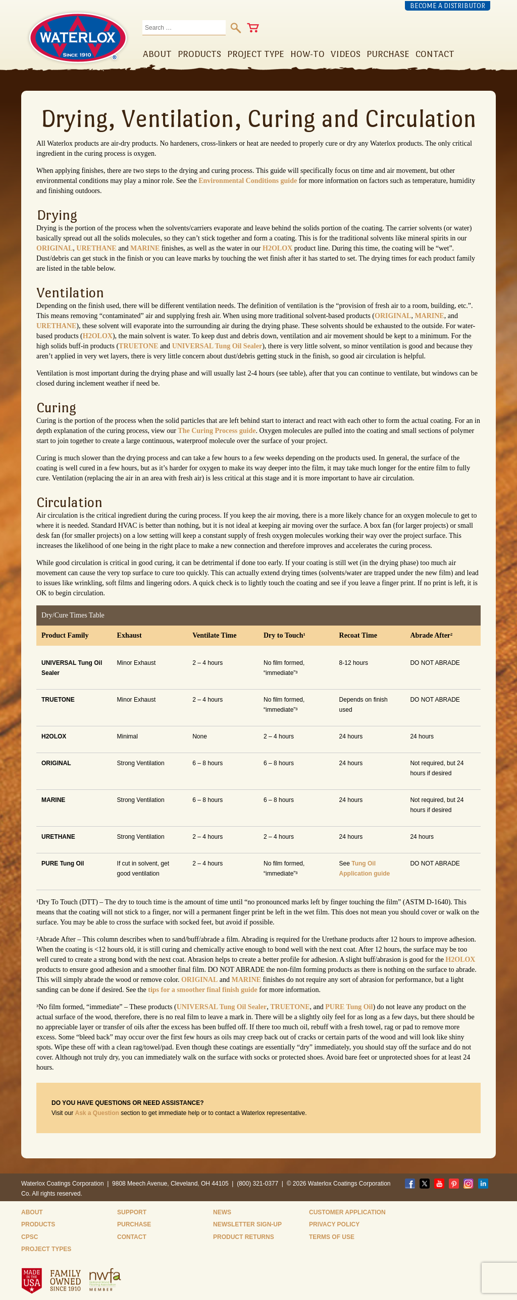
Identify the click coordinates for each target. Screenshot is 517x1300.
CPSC (29, 1237)
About (32, 1212)
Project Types (46, 1249)
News (222, 1212)
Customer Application (347, 1212)
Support (131, 1212)
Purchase (134, 1224)
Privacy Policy (334, 1224)
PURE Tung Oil (349, 1007)
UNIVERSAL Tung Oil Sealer (217, 346)
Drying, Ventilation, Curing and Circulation (258, 118)
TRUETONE (138, 346)
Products (38, 1224)
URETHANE (96, 248)
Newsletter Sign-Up (247, 1224)
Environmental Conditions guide (247, 180)
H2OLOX (277, 248)
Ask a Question (97, 1113)
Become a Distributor (447, 6)
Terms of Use (331, 1237)
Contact (131, 1237)
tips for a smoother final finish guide (202, 990)
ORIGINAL (54, 248)
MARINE (145, 248)
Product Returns (243, 1237)
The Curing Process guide (216, 431)
